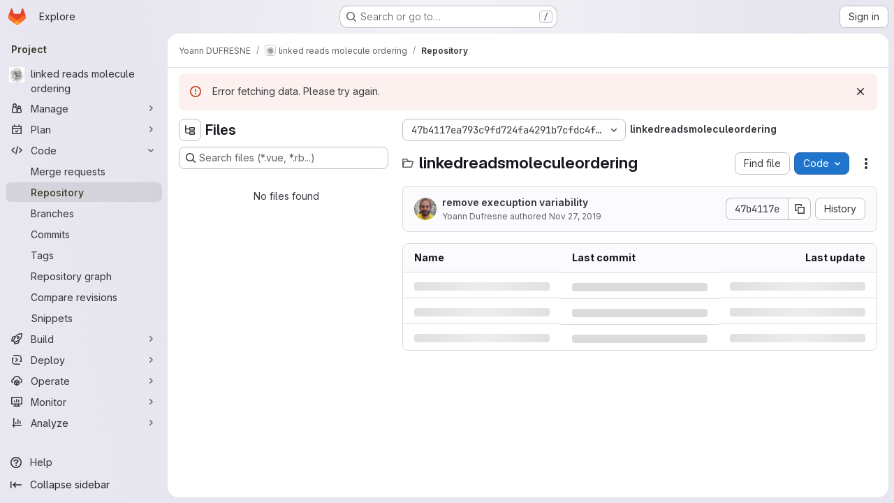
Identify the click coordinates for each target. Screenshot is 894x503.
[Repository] (84, 192)
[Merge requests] (84, 171)
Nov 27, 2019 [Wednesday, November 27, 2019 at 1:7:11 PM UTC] (575, 216)
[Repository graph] (84, 276)
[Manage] (84, 108)
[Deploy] (84, 360)
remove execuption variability (515, 202)
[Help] (84, 462)
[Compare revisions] (84, 297)
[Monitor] (84, 401)
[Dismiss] (860, 91)
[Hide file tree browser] (190, 130)
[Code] (84, 150)
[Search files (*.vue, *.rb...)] (283, 158)
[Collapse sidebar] (84, 485)
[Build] (84, 339)
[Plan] (84, 129)
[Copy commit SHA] (800, 209)
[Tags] (84, 255)
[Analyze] (84, 422)
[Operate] (84, 381)
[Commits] (84, 234)
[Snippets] (84, 318)
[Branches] (84, 213)
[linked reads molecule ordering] (84, 81)
